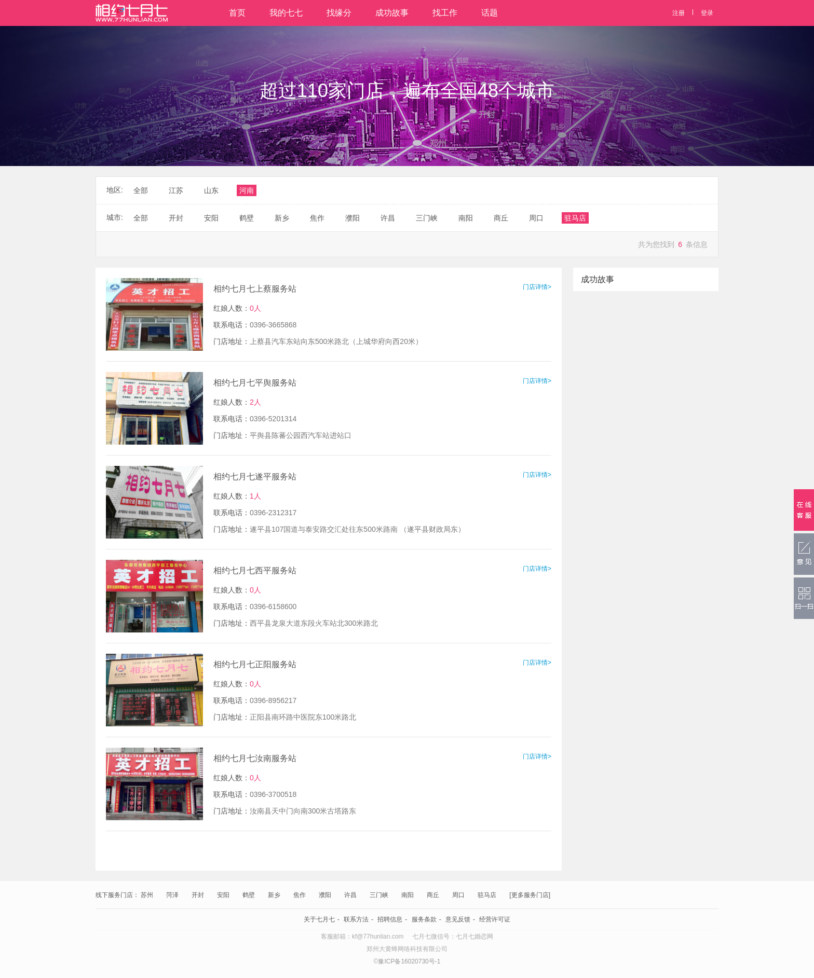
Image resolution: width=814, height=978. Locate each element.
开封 (198, 895)
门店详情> (537, 287)
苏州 (147, 895)
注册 (678, 13)
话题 (489, 12)
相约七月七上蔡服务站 (254, 288)
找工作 (444, 12)
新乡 (274, 895)
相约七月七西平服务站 (254, 570)
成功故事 (392, 12)
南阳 (407, 895)
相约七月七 (132, 13)
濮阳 (325, 895)
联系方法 (356, 919)
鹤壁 (248, 895)
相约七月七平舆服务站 (254, 382)
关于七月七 (319, 919)
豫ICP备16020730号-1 (409, 961)
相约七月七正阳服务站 (254, 664)
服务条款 (424, 919)
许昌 (350, 895)
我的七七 (286, 12)
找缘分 (339, 12)
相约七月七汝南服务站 (254, 758)
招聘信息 (389, 919)
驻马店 (487, 895)
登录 (707, 13)
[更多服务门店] (529, 895)
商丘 (433, 895)
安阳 (223, 895)
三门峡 (379, 895)
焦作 (299, 895)
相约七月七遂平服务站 (254, 476)
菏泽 (172, 895)
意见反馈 (457, 919)
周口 (458, 895)
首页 (237, 12)
